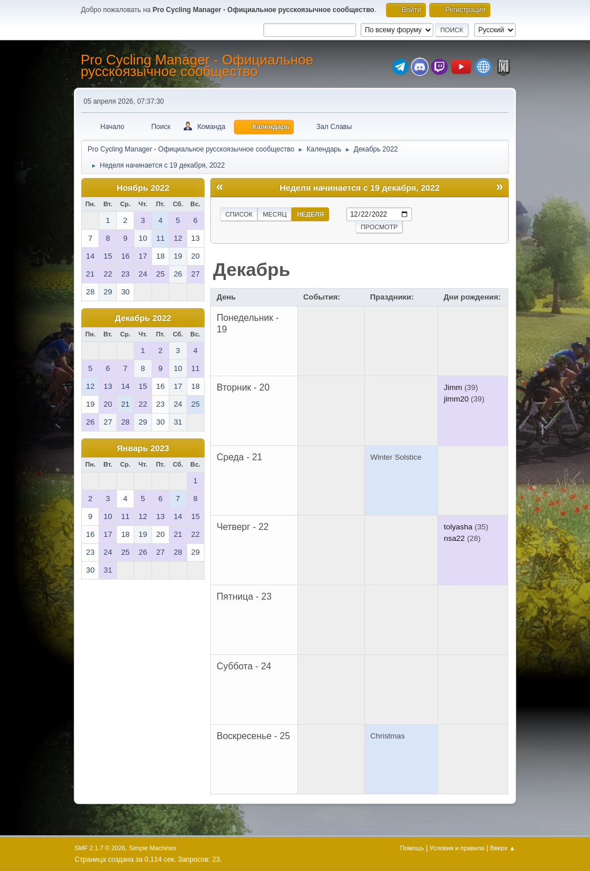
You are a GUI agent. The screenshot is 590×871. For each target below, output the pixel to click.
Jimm (453, 387)
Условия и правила (457, 848)
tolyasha (458, 526)
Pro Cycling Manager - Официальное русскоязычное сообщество (197, 65)
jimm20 (456, 399)
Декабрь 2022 (143, 318)
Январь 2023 (143, 448)
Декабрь (251, 269)
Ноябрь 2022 (142, 187)
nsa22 (454, 538)
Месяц (274, 214)
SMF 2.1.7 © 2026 (100, 848)
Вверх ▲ (503, 848)
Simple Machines (152, 848)
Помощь (412, 848)
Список (238, 214)
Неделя (310, 214)
